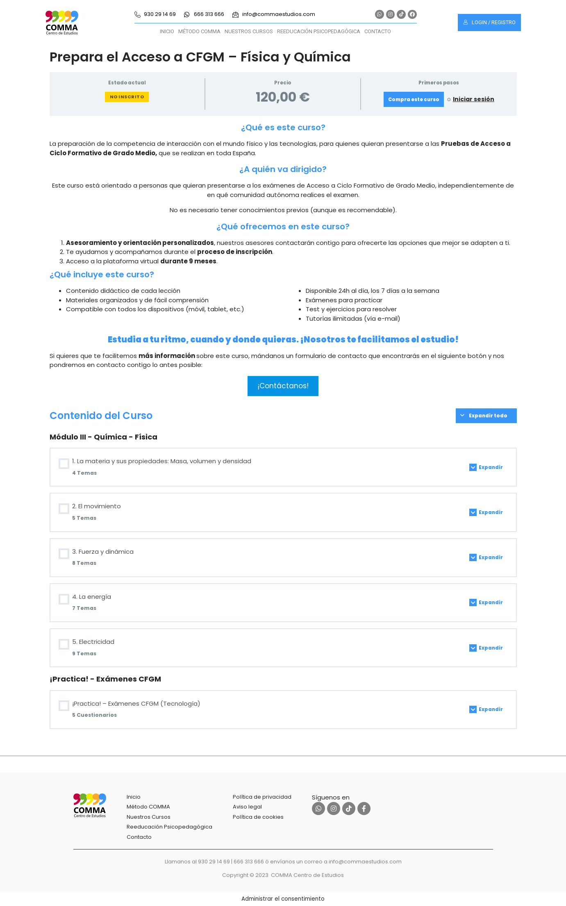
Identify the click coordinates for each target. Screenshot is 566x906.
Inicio (167, 31)
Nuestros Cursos (249, 31)
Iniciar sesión (473, 99)
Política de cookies (258, 817)
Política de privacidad (262, 797)
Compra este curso (413, 99)
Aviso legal (247, 807)
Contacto (377, 31)
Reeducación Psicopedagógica (318, 31)
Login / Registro (489, 22)
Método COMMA (199, 31)
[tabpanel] (283, 259)
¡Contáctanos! (283, 386)
